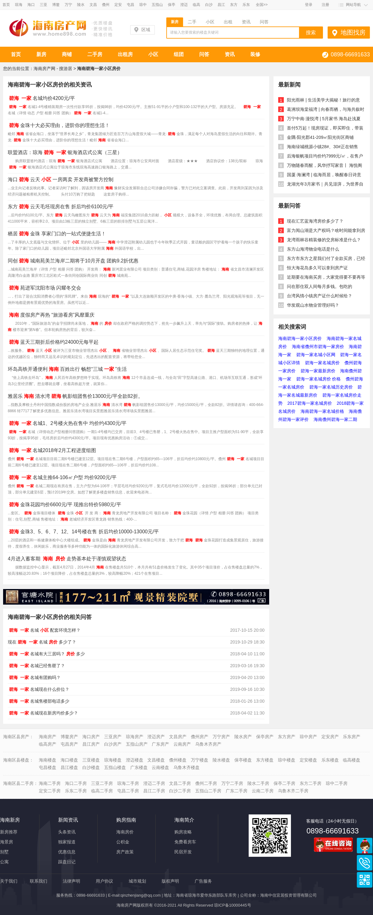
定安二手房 (50, 790)
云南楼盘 (160, 767)
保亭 (171, 4)
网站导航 (353, 4)
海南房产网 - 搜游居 (53, 68)
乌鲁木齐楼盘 (186, 767)
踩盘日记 (67, 861)
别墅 (4, 851)
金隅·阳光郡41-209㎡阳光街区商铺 (320, 137)
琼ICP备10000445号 (232, 905)
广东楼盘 (139, 767)
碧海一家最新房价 (318, 370)
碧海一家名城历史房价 (331, 386)
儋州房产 (199, 736)
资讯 (246, 21)
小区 (210, 21)
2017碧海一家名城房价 (310, 403)
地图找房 (353, 32)
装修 (255, 54)
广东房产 (160, 744)
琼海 (18, 4)
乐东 (246, 4)
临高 (196, 4)
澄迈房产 (156, 736)
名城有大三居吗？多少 (46, 654)
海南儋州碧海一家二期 (335, 419)
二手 (192, 21)
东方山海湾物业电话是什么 (313, 249)
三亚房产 (113, 736)
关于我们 (8, 881)
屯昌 (130, 4)
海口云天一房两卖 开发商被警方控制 (60, 179)
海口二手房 (76, 783)
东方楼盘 (265, 759)
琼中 (143, 4)
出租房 (125, 54)
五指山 (157, 4)
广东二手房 (236, 790)
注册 (325, 4)
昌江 (221, 4)
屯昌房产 (69, 744)
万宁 (68, 4)
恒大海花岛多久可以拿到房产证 (317, 267)
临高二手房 (102, 790)
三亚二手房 (102, 783)
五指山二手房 (208, 790)
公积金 (122, 841)
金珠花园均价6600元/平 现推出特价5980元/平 (64, 504)
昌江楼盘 (69, 767)
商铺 (67, 54)
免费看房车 (185, 841)
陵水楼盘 (221, 759)
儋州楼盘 (177, 759)
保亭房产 (265, 736)
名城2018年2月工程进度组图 (52, 450)
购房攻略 (183, 831)
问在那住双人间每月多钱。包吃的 (319, 286)
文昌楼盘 (156, 759)
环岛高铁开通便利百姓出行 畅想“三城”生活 (67, 369)
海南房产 (47, 736)
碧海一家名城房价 (322, 362)
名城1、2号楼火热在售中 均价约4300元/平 (67, 423)
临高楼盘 (351, 759)
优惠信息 (67, 851)
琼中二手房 (337, 783)
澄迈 (184, 4)
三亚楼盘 (91, 759)
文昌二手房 (180, 783)
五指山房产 (137, 744)
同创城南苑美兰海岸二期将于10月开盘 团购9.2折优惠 (73, 261)
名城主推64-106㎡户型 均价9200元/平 (62, 477)
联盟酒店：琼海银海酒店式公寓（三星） (65, 152)
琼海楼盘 (113, 759)
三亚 (43, 4)
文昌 (93, 4)
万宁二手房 (232, 783)
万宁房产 (221, 736)
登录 (308, 4)
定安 (118, 4)
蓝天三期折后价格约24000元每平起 (53, 342)
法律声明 (71, 881)
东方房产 (286, 736)
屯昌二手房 (128, 790)
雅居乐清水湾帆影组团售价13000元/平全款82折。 (75, 396)
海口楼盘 (69, 759)
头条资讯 (67, 831)
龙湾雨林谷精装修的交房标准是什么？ (324, 239)
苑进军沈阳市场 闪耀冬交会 (44, 288)
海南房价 (125, 831)
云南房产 (182, 744)
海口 (31, 4)
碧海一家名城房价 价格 (318, 378)
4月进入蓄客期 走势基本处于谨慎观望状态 (67, 559)
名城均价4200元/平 (41, 98)
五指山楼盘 (115, 767)
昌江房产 (91, 744)
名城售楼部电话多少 (38, 701)
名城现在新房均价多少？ (43, 713)
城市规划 (137, 881)
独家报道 (67, 841)
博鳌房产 (69, 736)
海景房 (6, 841)
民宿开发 (183, 851)
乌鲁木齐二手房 (293, 790)
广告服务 (203, 881)
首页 (6, 4)
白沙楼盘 (91, 767)
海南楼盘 (47, 759)
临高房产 (47, 744)
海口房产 (91, 736)
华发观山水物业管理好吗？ (313, 305)
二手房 (94, 54)
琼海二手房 (128, 783)
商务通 (364, 845)
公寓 (4, 861)
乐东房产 (351, 736)
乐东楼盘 (330, 759)
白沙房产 (113, 744)
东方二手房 (310, 783)
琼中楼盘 (286, 759)
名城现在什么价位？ (38, 689)
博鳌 (56, 4)
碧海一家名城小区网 (315, 354)
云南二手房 (263, 790)
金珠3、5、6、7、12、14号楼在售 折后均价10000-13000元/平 (83, 531)
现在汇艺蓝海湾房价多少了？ (315, 221)
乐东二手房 (76, 790)
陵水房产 (243, 736)
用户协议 (104, 881)
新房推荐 (8, 831)
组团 (179, 54)
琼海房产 (134, 736)
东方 (233, 4)
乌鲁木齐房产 (208, 744)
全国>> (262, 4)
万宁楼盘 (199, 759)
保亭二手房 (284, 783)
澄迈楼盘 (134, 759)
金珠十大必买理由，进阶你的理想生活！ (59, 125)
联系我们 (38, 881)
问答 (264, 21)
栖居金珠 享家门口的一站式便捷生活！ (57, 234)
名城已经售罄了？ (36, 665)
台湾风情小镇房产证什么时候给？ (319, 295)
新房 (174, 22)
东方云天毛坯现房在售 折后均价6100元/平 (60, 206)
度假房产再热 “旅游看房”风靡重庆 (51, 315)
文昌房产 (177, 736)
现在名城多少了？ (42, 642)
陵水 (81, 4)
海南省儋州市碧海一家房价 (318, 346)
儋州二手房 (206, 783)
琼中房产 (308, 736)
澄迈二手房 (154, 783)
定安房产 (330, 736)
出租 (228, 21)
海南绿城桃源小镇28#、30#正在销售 (322, 146)
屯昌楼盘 (47, 767)
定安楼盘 (308, 759)
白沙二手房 (180, 790)
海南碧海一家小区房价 (300, 338)
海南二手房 (50, 783)
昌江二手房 (154, 790)
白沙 (209, 4)
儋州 (105, 4)
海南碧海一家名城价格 (322, 411)
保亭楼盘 (243, 759)
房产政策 (125, 851)
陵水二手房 (258, 783)
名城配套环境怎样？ (44, 630)
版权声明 (170, 881)
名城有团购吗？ (34, 677)
